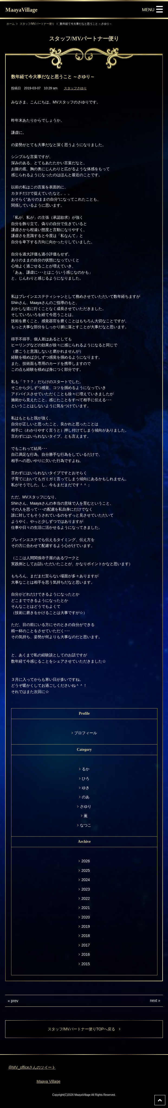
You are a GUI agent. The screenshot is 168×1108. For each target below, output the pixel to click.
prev (14, 1001)
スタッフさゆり (75, 88)
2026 (85, 861)
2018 (85, 935)
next (153, 1000)
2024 (85, 880)
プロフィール (85, 733)
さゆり (85, 806)
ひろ (85, 778)
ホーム (11, 23)
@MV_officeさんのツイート (32, 1067)
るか (85, 769)
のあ (85, 797)
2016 (85, 954)
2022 (85, 898)
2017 (85, 945)
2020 (85, 917)
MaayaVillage (21, 10)
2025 (85, 870)
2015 (85, 964)
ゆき (85, 788)
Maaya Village (48, 1081)
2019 (85, 926)
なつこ (85, 825)
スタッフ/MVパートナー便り (37, 23)
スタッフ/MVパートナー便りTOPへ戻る (84, 1029)
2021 (85, 908)
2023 (85, 889)
